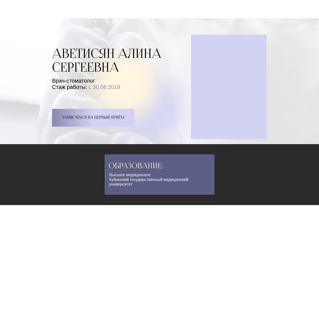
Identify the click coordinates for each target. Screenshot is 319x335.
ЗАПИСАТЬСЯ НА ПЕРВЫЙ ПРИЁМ (93, 118)
